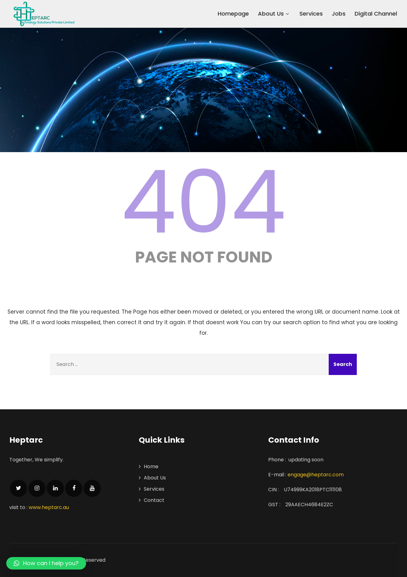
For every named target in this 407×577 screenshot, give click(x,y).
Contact (154, 500)
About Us (274, 13)
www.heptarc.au (49, 507)
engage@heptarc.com (316, 474)
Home (151, 466)
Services (311, 13)
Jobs (339, 13)
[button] (46, 563)
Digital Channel (376, 13)
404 (203, 202)
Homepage (233, 13)
